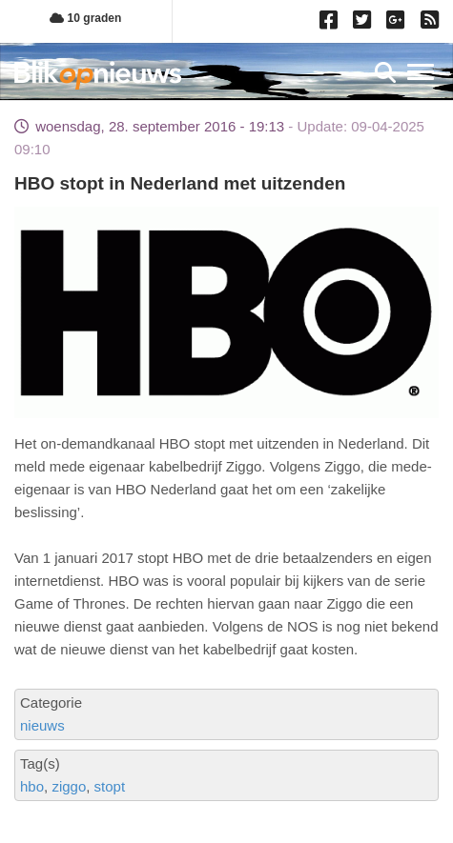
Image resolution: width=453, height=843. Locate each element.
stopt (110, 786)
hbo (32, 786)
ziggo (68, 786)
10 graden (85, 18)
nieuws (42, 725)
